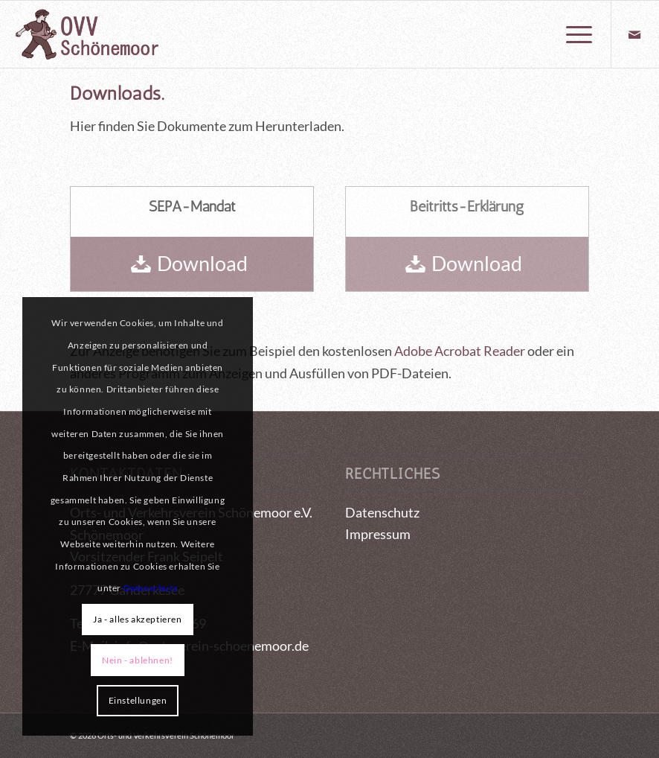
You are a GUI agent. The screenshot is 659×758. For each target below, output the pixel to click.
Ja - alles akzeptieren (137, 619)
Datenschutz (382, 512)
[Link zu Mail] (634, 34)
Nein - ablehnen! (137, 660)
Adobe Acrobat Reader (459, 351)
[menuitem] (571, 34)
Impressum (378, 534)
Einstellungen (138, 700)
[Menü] (571, 34)
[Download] (192, 264)
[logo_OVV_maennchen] (86, 34)
